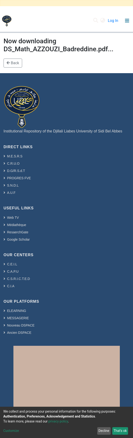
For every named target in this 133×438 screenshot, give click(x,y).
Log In (113, 20)
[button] (103, 21)
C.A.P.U (13, 271)
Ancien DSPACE (19, 332)
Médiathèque (16, 225)
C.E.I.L (12, 264)
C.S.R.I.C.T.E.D (18, 279)
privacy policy (58, 421)
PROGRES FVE (19, 178)
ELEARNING (16, 311)
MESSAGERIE (18, 318)
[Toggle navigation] (127, 20)
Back (13, 63)
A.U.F (11, 193)
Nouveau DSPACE (20, 325)
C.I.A (10, 286)
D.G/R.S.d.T (16, 171)
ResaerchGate (17, 232)
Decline (103, 431)
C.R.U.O (13, 163)
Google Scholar (18, 239)
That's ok (120, 431)
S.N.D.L (13, 185)
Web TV (13, 217)
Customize (11, 431)
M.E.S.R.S (14, 156)
